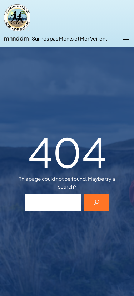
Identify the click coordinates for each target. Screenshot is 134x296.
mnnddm (16, 38)
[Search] (97, 202)
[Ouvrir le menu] (125, 38)
